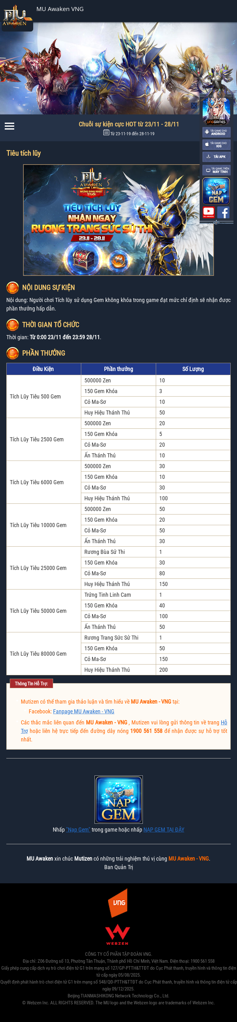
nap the (216, 191)
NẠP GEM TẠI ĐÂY (163, 829)
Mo (194, 106)
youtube (209, 212)
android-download (216, 132)
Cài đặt (208, 11)
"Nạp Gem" (78, 829)
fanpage (223, 212)
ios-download (216, 144)
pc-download (216, 170)
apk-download (216, 157)
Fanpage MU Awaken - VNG (83, 711)
